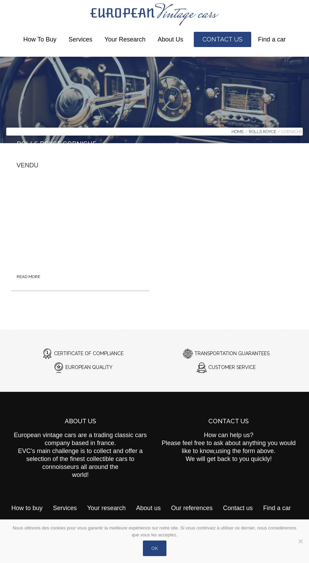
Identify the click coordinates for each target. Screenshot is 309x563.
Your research (124, 39)
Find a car (272, 39)
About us (170, 39)
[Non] (300, 545)
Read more (28, 276)
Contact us (222, 39)
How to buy (39, 39)
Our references (191, 508)
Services (80, 39)
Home (237, 131)
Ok (155, 548)
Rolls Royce (262, 131)
